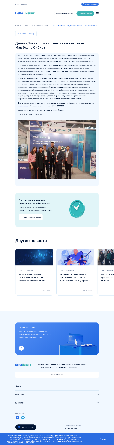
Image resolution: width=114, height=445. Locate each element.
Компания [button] (57, 394)
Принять (103, 439)
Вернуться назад (26, 34)
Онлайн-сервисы (90, 4)
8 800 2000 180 (21, 4)
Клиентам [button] (57, 402)
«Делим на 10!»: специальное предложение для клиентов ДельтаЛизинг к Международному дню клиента (75, 277)
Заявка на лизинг (85, 13)
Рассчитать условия (64, 13)
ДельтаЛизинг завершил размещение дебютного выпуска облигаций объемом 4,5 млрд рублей (34, 277)
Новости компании (41, 26)
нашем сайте (23, 106)
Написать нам (57, 374)
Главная (18, 26)
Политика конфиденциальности (20, 443)
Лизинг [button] (57, 386)
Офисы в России (25, 427)
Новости (28, 26)
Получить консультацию (31, 217)
